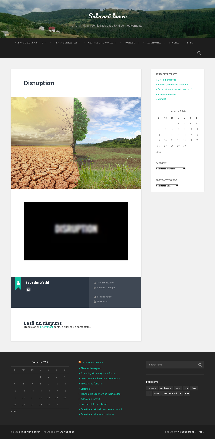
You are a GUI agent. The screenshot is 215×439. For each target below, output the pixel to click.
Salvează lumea (107, 15)
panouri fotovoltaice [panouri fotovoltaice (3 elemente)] (172, 393)
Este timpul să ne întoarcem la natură (101, 409)
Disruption (39, 83)
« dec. (159, 152)
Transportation (65, 42)
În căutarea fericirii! (167, 94)
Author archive (28, 289)
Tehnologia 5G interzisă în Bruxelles (100, 393)
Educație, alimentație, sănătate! (173, 84)
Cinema (174, 42)
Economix (154, 42)
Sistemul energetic (167, 79)
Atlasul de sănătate (29, 42)
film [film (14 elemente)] (186, 388)
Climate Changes (106, 287)
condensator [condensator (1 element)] (166, 388)
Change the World (100, 42)
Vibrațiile (162, 99)
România (130, 42)
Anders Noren (187, 432)
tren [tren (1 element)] (187, 393)
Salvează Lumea (92, 362)
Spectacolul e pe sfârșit (94, 404)
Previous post (104, 296)
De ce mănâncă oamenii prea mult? (175, 89)
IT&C (190, 42)
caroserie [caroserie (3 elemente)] (152, 388)
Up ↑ (201, 432)
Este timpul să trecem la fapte (97, 414)
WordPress (67, 432)
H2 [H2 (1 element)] (149, 393)
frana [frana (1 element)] (194, 388)
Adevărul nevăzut (90, 398)
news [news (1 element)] (156, 393)
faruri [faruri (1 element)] (178, 388)
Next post (102, 301)
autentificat (46, 326)
